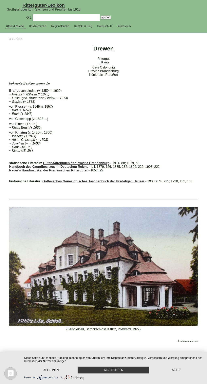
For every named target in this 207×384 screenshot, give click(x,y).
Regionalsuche (60, 26)
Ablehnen (51, 370)
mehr (176, 370)
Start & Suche (15, 26)
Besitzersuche (37, 26)
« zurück (15, 39)
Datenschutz (104, 26)
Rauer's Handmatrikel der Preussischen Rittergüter (48, 170)
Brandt (14, 90)
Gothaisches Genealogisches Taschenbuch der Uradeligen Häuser (93, 181)
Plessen (21, 106)
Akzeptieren (113, 370)
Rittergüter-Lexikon (43, 5)
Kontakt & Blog (83, 26)
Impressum (124, 26)
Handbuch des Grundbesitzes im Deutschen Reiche (48, 166)
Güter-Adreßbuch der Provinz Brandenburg (76, 163)
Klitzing (21, 132)
